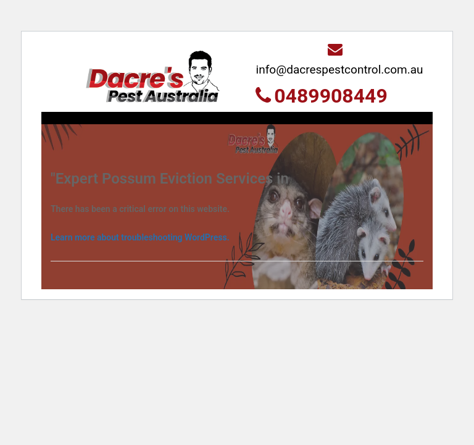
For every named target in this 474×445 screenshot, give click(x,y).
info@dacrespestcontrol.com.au (339, 59)
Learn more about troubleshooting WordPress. (140, 237)
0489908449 (322, 96)
